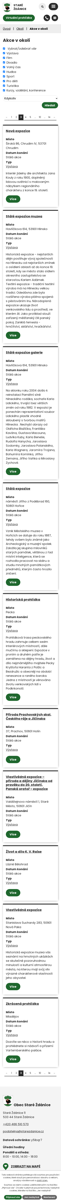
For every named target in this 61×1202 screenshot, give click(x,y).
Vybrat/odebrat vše (21, 49)
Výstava (12, 53)
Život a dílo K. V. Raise (24, 851)
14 (49, 117)
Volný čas (14, 67)
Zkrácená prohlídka (22, 1003)
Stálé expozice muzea (24, 216)
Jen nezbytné (31, 1197)
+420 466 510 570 (16, 1124)
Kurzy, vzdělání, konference (26, 90)
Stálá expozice (18, 488)
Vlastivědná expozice (24, 910)
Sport (10, 76)
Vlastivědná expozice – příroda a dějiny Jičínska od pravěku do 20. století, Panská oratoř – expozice (29, 783)
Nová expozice (18, 131)
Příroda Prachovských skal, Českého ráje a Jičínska (28, 716)
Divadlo (12, 62)
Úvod (6, 29)
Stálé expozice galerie (24, 352)
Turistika (13, 86)
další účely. (42, 1180)
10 (40, 117)
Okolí (20, 29)
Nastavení (49, 1197)
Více (13, 199)
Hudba (11, 72)
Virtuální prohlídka (19, 18)
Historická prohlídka (23, 599)
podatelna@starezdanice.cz (23, 1131)
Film (9, 58)
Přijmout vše (13, 1197)
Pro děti (12, 81)
